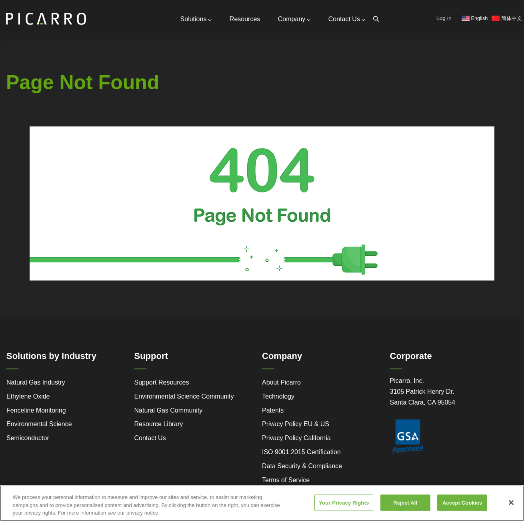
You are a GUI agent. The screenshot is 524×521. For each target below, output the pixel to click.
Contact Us (346, 19)
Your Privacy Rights (344, 510)
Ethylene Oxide (28, 396)
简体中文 (507, 18)
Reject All (405, 510)
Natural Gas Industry (35, 382)
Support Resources (161, 382)
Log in (444, 18)
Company (294, 19)
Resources (245, 19)
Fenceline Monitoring (36, 410)
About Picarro (281, 382)
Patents (273, 410)
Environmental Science (39, 424)
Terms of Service (286, 480)
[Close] (511, 510)
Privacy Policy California (296, 438)
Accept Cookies (462, 510)
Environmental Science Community (184, 396)
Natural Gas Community (168, 410)
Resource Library (158, 424)
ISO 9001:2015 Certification (301, 452)
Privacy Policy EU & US (295, 424)
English (475, 18)
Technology (278, 396)
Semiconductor (27, 438)
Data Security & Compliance (302, 466)
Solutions (196, 19)
